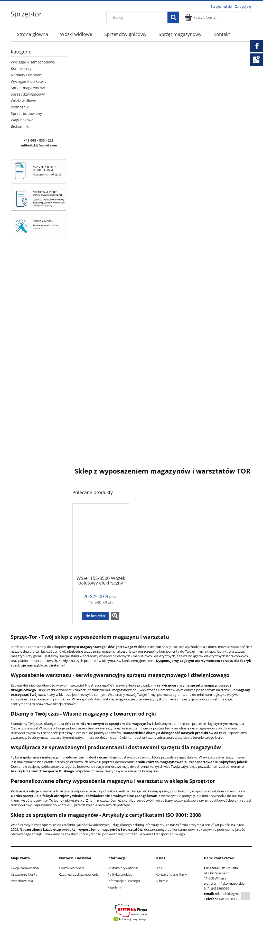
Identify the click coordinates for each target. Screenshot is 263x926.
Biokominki (20, 126)
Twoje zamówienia (25, 868)
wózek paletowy (185, 800)
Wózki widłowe (23, 100)
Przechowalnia (22, 880)
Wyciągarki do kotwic (28, 81)
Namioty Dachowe (26, 74)
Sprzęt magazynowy (28, 87)
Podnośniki (20, 107)
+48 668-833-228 (231, 898)
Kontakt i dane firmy (171, 874)
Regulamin (115, 887)
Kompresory (21, 68)
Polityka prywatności (123, 868)
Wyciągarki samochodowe (33, 62)
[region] (162, 251)
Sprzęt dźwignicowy (28, 94)
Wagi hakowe (22, 119)
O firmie (162, 880)
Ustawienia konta (24, 874)
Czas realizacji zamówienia (79, 874)
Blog (159, 868)
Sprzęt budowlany (26, 113)
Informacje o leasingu (123, 880)
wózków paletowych (114, 656)
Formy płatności (71, 868)
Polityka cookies (119, 874)
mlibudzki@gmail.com (232, 893)
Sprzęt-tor (26, 13)
